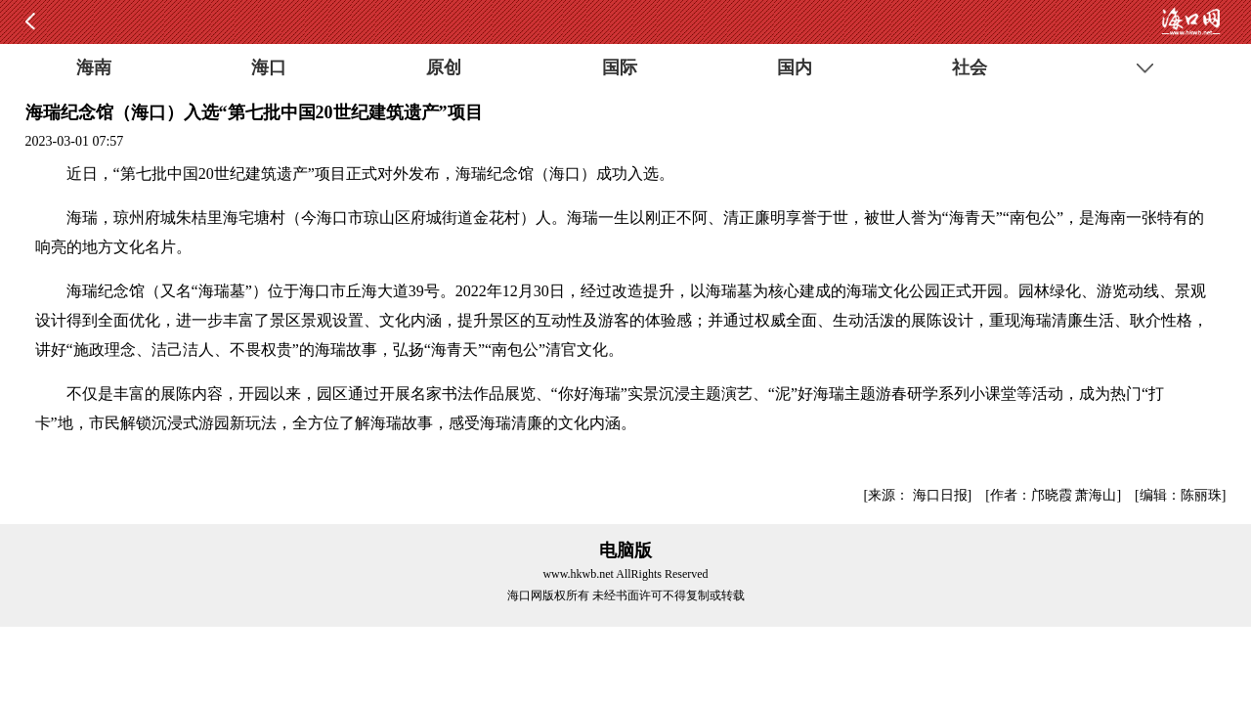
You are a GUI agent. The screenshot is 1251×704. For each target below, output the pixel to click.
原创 (443, 67)
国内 (794, 67)
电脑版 (625, 550)
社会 (969, 67)
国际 (619, 67)
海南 (93, 67)
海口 (268, 67)
